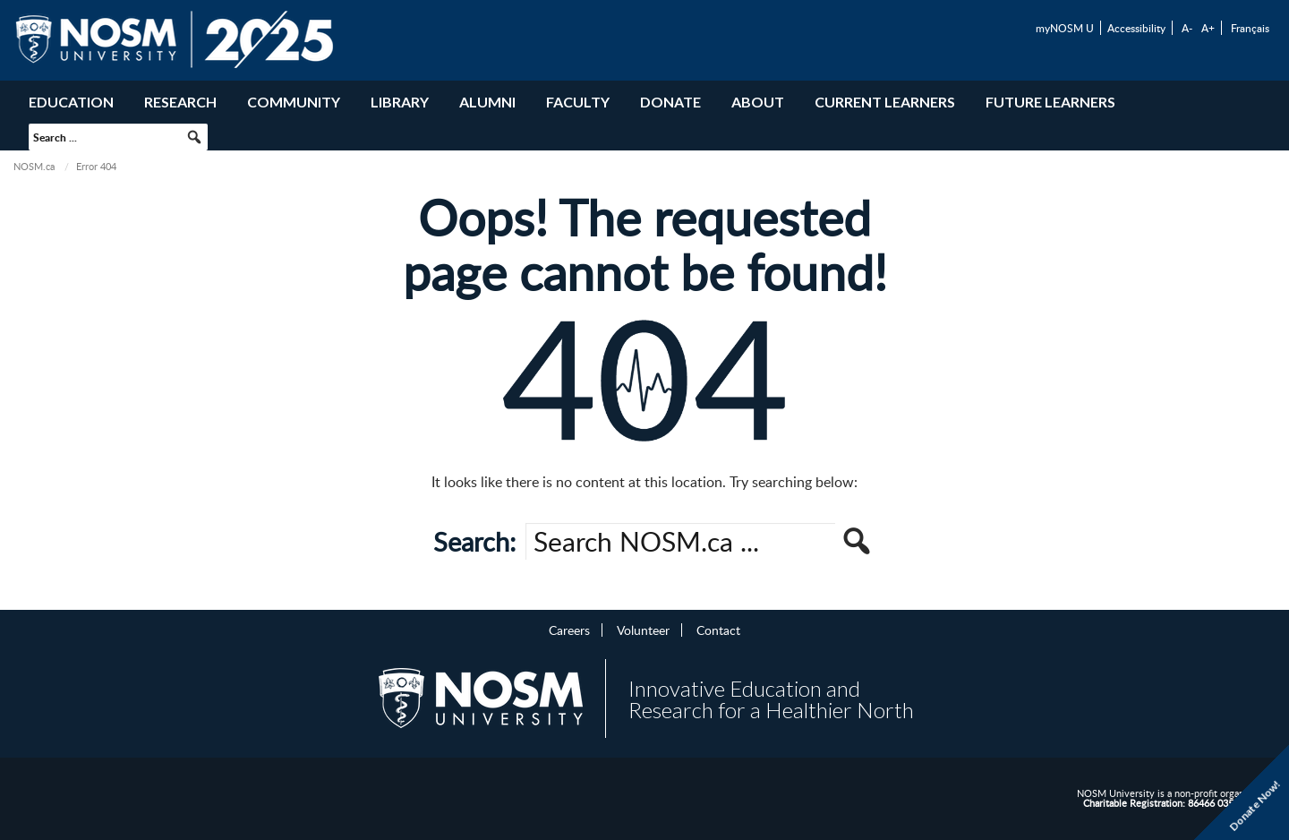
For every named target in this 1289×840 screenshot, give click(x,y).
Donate (670, 101)
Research (180, 101)
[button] (194, 137)
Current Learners (885, 101)
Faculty (578, 101)
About (757, 101)
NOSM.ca (34, 166)
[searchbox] (118, 137)
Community (293, 101)
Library (400, 101)
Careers (569, 630)
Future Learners (1050, 101)
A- (1187, 28)
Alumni (487, 101)
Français (1250, 28)
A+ (1208, 28)
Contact (718, 630)
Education (71, 101)
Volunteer (643, 630)
